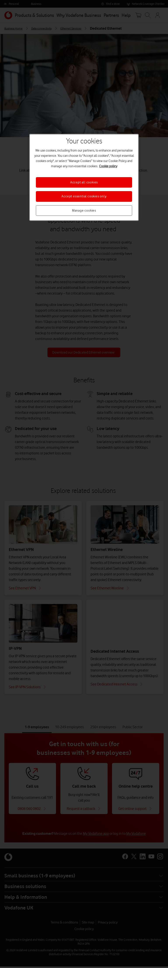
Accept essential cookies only (83, 196)
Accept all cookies (84, 182)
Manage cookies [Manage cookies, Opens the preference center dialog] (84, 210)
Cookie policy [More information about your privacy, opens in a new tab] (108, 166)
